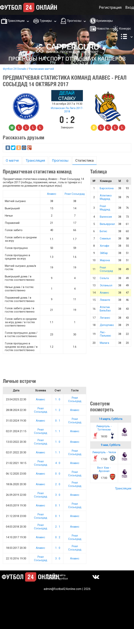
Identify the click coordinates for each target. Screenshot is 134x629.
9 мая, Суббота (110, 445)
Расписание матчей (41, 69)
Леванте (105, 300)
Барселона (107, 188)
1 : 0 (57, 399)
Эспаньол (106, 285)
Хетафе (104, 245)
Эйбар (104, 253)
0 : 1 (57, 420)
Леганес (105, 317)
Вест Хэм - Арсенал (104, 469)
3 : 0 (57, 495)
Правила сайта (55, 575)
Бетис (103, 231)
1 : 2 (57, 410)
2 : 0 (57, 484)
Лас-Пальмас (105, 334)
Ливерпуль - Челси (104, 452)
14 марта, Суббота (110, 419)
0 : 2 (57, 537)
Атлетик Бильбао (105, 308)
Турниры (46, 21)
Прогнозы (74, 21)
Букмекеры (104, 21)
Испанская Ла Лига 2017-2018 (67, 109)
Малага (104, 343)
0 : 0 (57, 473)
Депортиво (107, 325)
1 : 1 (57, 431)
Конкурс (125, 28)
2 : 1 (57, 526)
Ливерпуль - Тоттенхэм (104, 428)
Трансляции (16, 21)
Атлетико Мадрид (106, 197)
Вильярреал (107, 224)
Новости (102, 28)
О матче (12, 160)
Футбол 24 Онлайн (14, 69)
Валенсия (106, 216)
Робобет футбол (57, 578)
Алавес (51, 194)
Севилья (105, 238)
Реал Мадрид (105, 207)
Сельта (104, 278)
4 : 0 (57, 463)
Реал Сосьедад (75, 194)
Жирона (105, 260)
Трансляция (35, 160)
